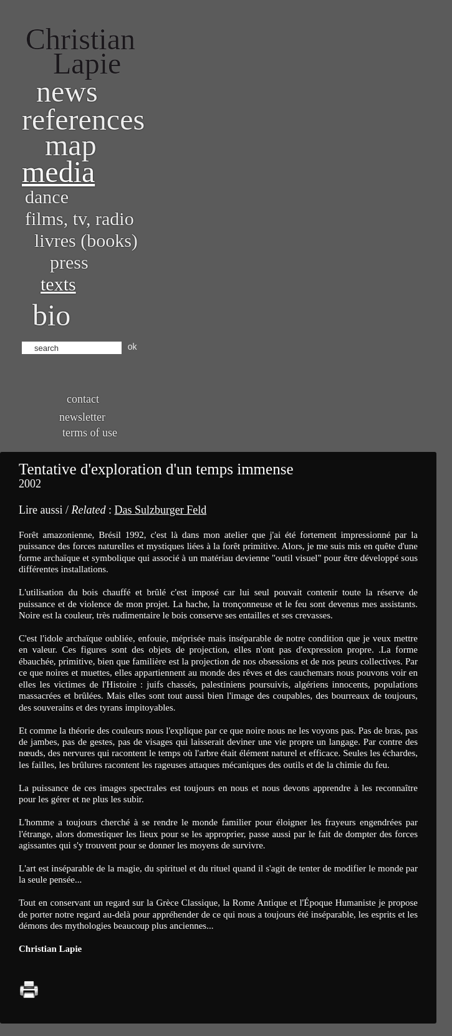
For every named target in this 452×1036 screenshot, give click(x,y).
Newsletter (82, 417)
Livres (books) (86, 240)
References (83, 119)
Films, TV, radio (79, 218)
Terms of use (89, 432)
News (67, 91)
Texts (58, 284)
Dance (47, 196)
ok (132, 347)
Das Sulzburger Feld (160, 510)
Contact (83, 399)
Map (71, 144)
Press (69, 262)
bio (51, 315)
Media (58, 171)
